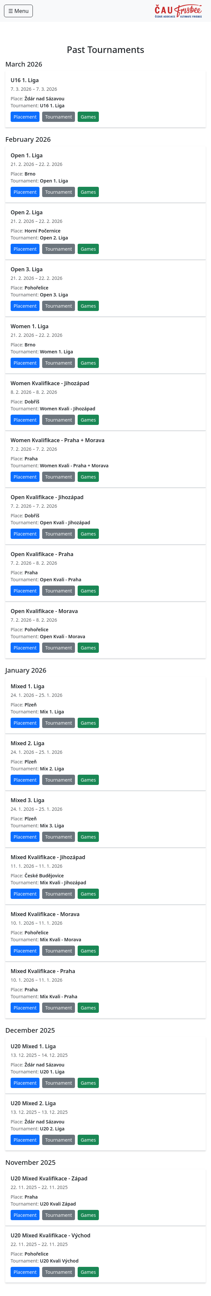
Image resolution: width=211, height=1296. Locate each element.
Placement (25, 117)
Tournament (58, 117)
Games (88, 117)
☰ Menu (18, 11)
